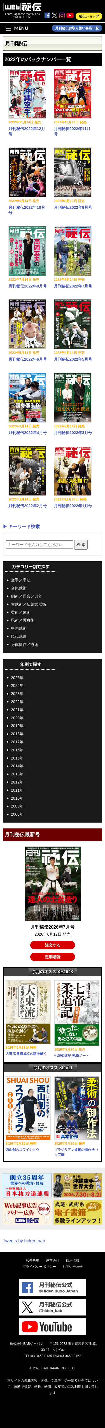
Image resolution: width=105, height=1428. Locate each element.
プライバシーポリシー (39, 1267)
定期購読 (52, 957)
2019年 (17, 725)
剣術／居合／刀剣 (26, 596)
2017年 (17, 742)
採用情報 (72, 1260)
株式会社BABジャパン (26, 1344)
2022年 (17, 701)
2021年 (17, 710)
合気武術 (19, 588)
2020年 (17, 718)
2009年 (17, 806)
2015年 (17, 758)
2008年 (17, 814)
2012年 (17, 782)
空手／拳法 (21, 580)
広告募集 (32, 1260)
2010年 (17, 798)
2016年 (17, 750)
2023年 (17, 693)
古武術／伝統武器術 (28, 604)
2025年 (17, 677)
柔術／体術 (21, 612)
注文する (52, 945)
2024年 (17, 685)
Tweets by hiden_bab (24, 1240)
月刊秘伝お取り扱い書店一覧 (77, 28)
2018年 (17, 734)
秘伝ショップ (89, 16)
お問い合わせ (72, 1267)
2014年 (17, 766)
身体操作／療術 (24, 644)
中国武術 (19, 628)
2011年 (17, 790)
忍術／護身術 (22, 620)
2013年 (17, 774)
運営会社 (52, 1260)
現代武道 (19, 636)
